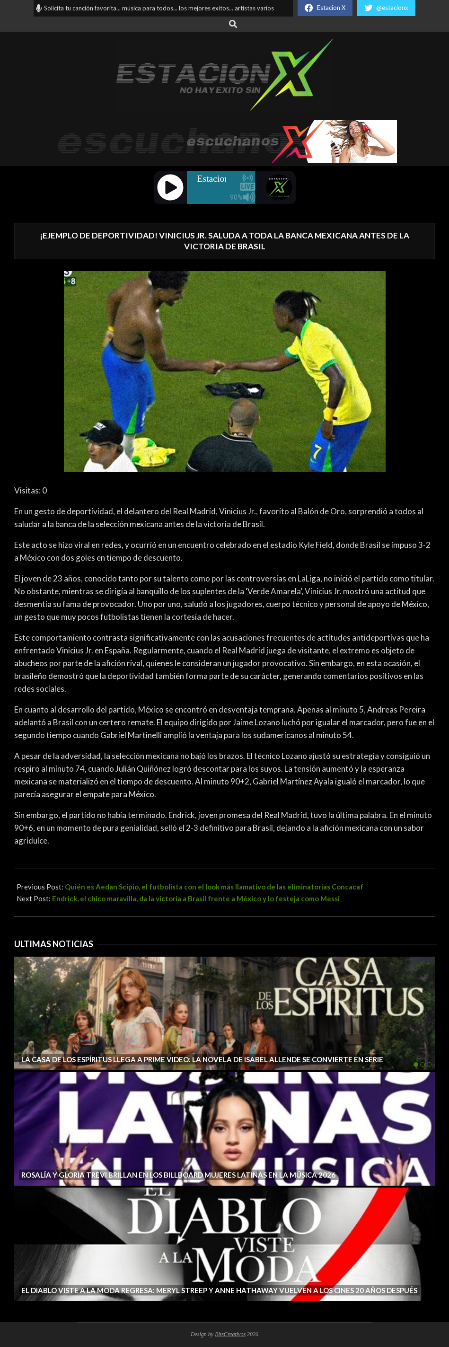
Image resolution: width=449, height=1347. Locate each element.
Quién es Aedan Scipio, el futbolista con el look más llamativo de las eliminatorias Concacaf (214, 886)
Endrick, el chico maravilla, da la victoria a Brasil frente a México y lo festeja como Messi (196, 898)
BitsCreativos (230, 1334)
